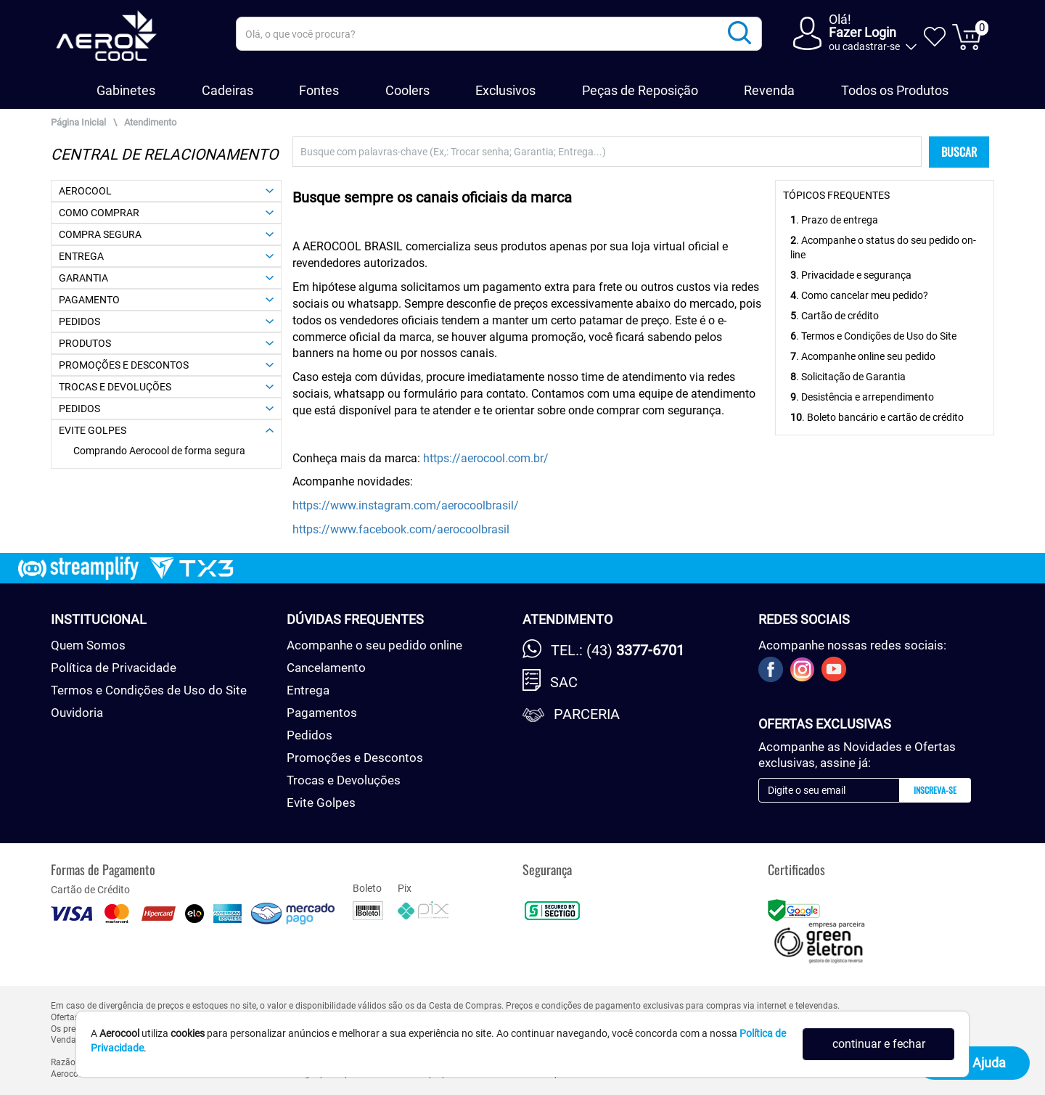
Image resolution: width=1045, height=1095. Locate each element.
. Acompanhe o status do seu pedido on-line (883, 247)
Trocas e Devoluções (344, 780)
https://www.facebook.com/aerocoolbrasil (400, 529)
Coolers (407, 90)
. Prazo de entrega (834, 220)
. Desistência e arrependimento (862, 397)
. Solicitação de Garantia (848, 376)
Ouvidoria (77, 712)
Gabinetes (126, 90)
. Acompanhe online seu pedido (862, 356)
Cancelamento (326, 667)
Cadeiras (227, 90)
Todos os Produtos (894, 90)
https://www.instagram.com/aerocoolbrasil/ (405, 505)
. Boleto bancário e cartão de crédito (877, 417)
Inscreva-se (935, 790)
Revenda (769, 90)
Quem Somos (88, 645)
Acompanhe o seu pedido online (374, 645)
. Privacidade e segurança (850, 275)
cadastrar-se (871, 46)
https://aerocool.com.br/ (486, 458)
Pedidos (309, 735)
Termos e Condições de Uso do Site (149, 690)
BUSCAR (959, 151)
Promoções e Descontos (355, 757)
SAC (564, 682)
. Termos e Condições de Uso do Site (873, 336)
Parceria (587, 714)
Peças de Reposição (640, 90)
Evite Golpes (321, 802)
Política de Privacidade (113, 667)
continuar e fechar (878, 1044)
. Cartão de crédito (834, 315)
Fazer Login (862, 32)
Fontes (319, 90)
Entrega (308, 690)
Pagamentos (322, 712)
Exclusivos (505, 90)
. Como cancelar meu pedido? (859, 295)
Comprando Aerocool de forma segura (159, 450)
